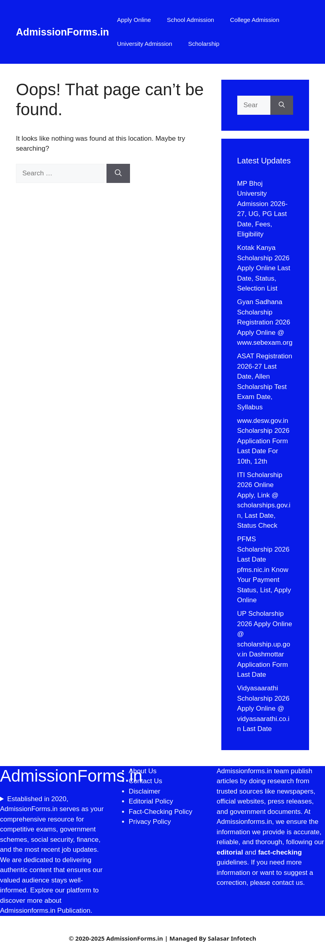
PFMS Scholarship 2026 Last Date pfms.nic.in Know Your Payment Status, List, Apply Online (264, 569)
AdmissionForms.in (62, 31)
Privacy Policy (150, 821)
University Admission (144, 43)
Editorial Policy (151, 801)
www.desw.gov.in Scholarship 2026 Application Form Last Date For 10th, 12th (263, 441)
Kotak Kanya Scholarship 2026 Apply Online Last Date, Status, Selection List (263, 268)
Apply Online (134, 19)
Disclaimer (145, 791)
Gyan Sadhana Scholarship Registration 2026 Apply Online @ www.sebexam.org (265, 322)
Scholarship (203, 43)
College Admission (254, 19)
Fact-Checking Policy (161, 811)
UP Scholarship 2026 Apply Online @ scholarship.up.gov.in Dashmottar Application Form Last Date (264, 644)
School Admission (190, 19)
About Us (143, 771)
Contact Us (145, 781)
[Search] (118, 173)
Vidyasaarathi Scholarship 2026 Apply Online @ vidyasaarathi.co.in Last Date (263, 708)
